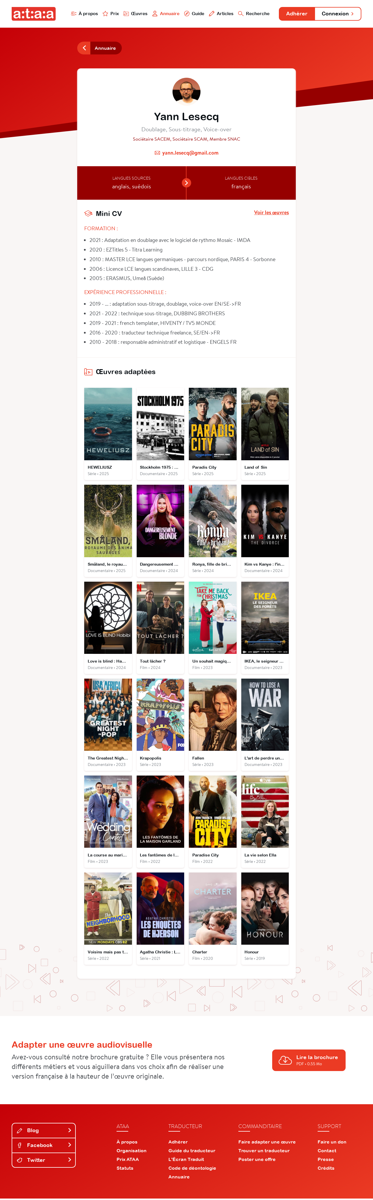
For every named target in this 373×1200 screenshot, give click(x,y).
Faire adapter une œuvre (267, 1143)
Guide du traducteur (191, 1152)
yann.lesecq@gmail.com (190, 153)
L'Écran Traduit (186, 1160)
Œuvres (133, 13)
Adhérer (295, 14)
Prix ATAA (128, 1160)
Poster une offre (257, 1160)
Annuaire (163, 13)
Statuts (125, 1169)
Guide (192, 13)
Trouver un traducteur (264, 1152)
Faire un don (332, 1143)
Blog (44, 1132)
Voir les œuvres (271, 212)
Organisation (132, 1152)
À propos (82, 13)
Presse (326, 1160)
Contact (327, 1152)
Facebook (44, 1147)
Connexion (337, 14)
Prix (108, 13)
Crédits (326, 1169)
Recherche (252, 13)
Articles (219, 13)
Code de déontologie (192, 1169)
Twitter (44, 1161)
